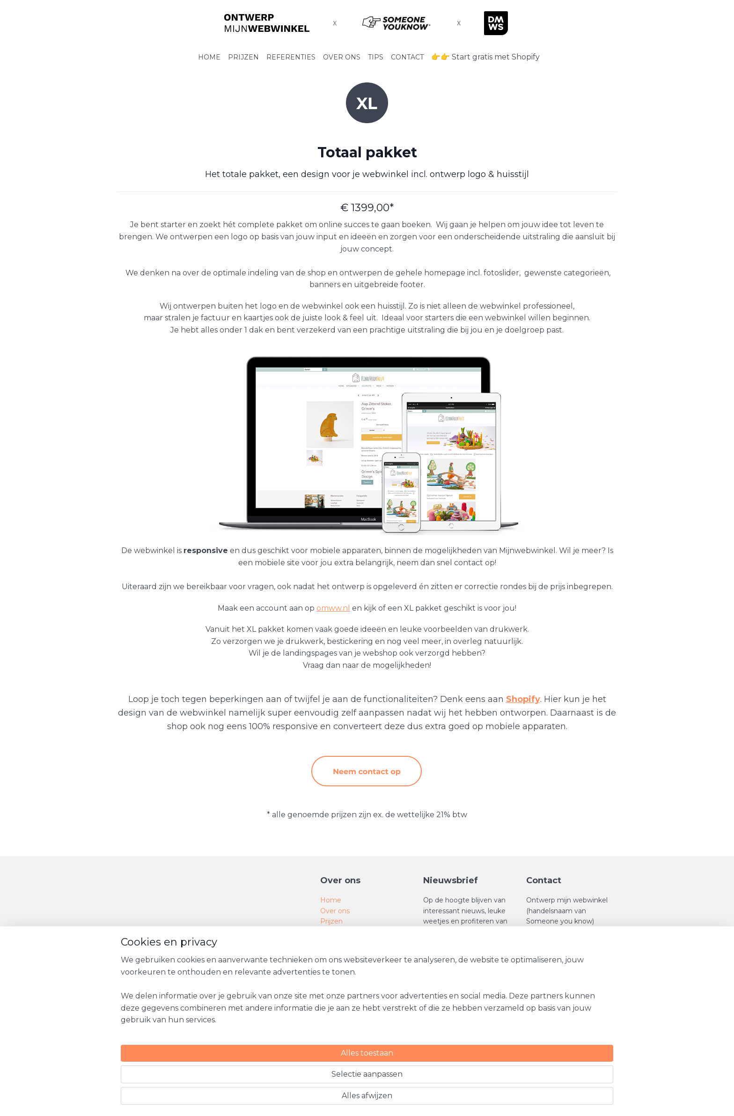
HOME (209, 57)
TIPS (375, 57)
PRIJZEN (243, 57)
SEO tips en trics (347, 942)
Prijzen (331, 921)
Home (330, 900)
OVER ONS (341, 57)
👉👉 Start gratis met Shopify (485, 56)
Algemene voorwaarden (359, 963)
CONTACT (407, 57)
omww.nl (333, 608)
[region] (305, 1074)
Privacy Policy (343, 984)
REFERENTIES (291, 57)
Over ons (335, 911)
